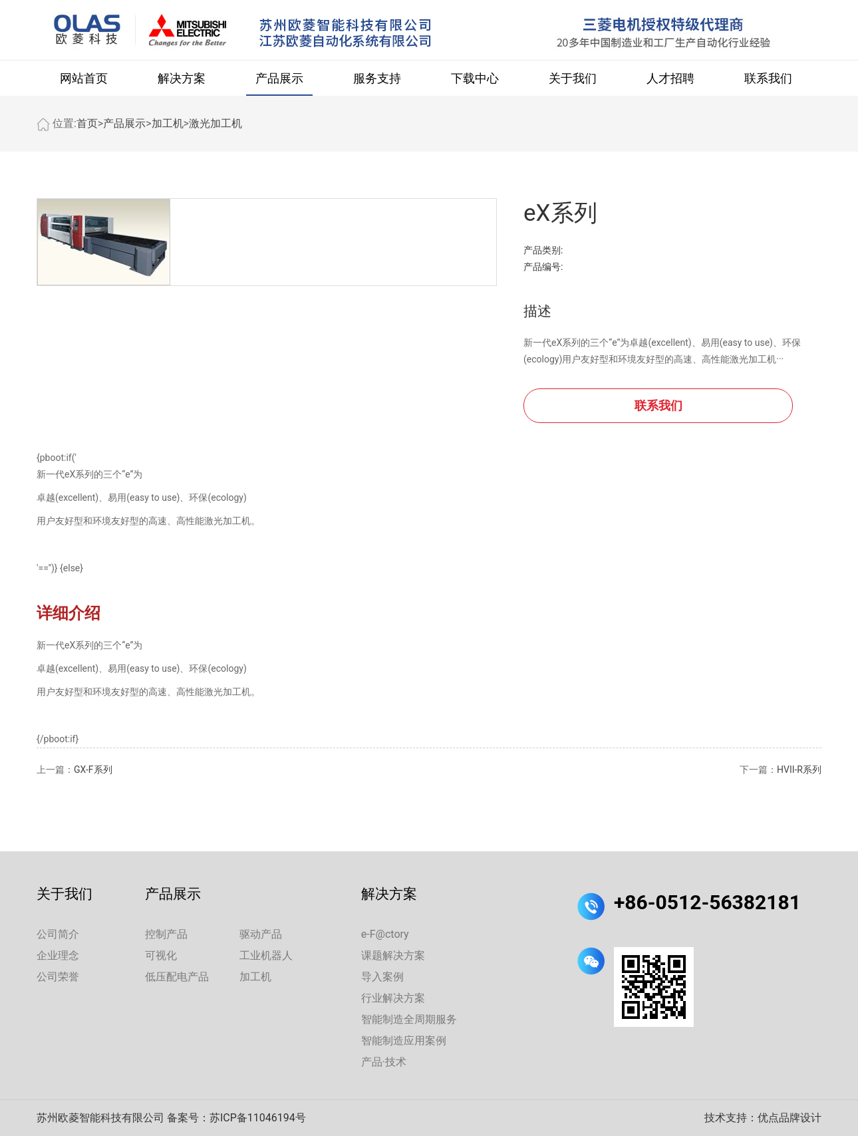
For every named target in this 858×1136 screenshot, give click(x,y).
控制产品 (166, 934)
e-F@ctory (385, 934)
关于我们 (573, 78)
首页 (87, 123)
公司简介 (58, 934)
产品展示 (279, 78)
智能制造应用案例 (403, 1040)
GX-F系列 (93, 769)
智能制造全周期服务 (409, 1019)
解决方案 (182, 78)
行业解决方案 (393, 998)
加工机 (168, 123)
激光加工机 (215, 123)
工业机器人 (266, 955)
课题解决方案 (393, 955)
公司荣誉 (58, 976)
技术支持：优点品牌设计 (762, 1117)
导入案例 (382, 976)
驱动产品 (260, 934)
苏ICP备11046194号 (258, 1117)
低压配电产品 (177, 976)
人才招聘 (670, 78)
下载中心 (475, 78)
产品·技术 (383, 1062)
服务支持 (377, 78)
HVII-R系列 (799, 769)
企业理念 (58, 955)
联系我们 (768, 78)
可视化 (161, 955)
